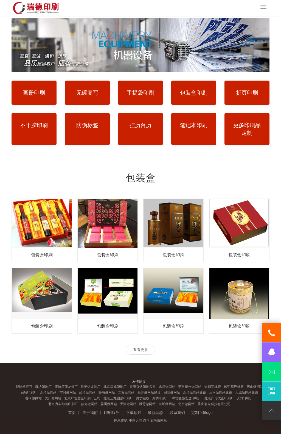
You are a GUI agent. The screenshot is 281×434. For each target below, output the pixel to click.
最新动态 (155, 412)
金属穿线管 (212, 387)
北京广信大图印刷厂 (219, 398)
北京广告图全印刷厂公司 (82, 398)
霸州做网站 (108, 404)
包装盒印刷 (42, 254)
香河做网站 (33, 398)
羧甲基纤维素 (234, 387)
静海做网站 (107, 392)
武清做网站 (87, 392)
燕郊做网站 (89, 404)
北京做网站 (186, 404)
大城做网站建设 (246, 392)
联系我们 (177, 412)
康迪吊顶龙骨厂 (66, 387)
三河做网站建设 (220, 392)
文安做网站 (126, 392)
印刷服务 (111, 412)
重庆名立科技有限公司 (214, 404)
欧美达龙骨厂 (90, 387)
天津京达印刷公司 (143, 387)
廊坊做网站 (158, 420)
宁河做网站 (68, 392)
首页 (72, 412)
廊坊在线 (142, 398)
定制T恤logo (202, 412)
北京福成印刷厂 (115, 387)
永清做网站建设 (194, 392)
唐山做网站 (255, 387)
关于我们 (90, 412)
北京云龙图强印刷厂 (118, 398)
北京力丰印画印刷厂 (63, 404)
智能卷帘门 (24, 387)
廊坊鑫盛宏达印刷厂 (186, 398)
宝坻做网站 (167, 404)
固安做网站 (172, 392)
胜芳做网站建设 (149, 392)
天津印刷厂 (245, 398)
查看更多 (140, 349)
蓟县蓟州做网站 (189, 387)
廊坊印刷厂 (43, 387)
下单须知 (133, 412)
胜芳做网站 (147, 404)
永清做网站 (167, 387)
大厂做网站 (53, 398)
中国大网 (135, 420)
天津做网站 (128, 404)
